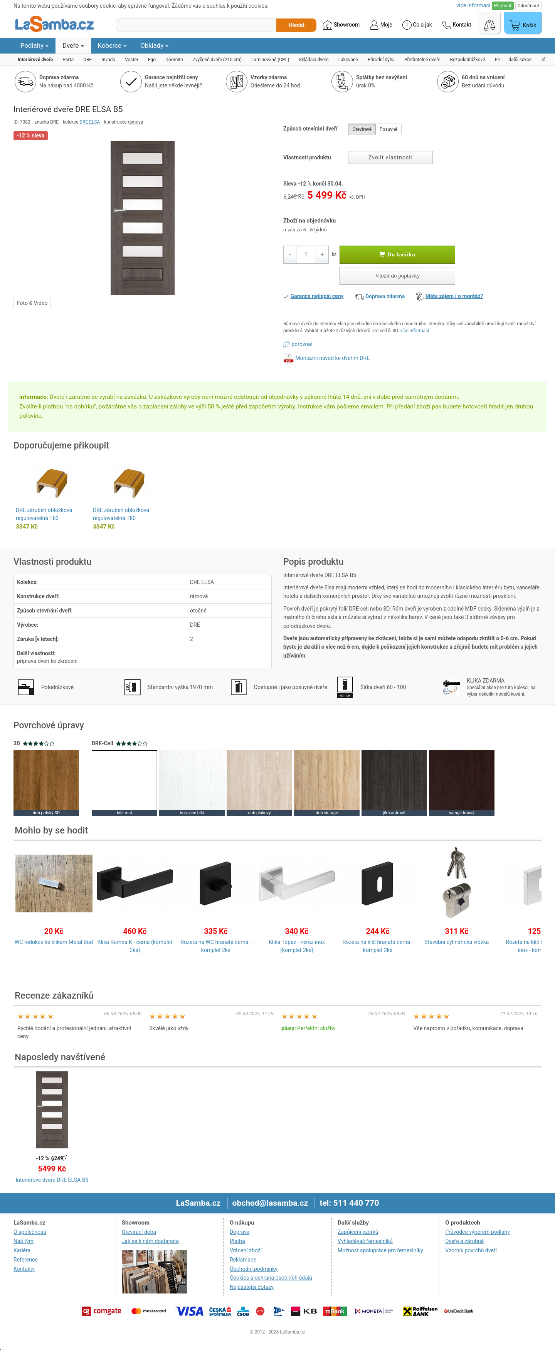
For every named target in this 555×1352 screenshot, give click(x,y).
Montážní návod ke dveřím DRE (332, 358)
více (473, 5)
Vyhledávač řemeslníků (365, 1241)
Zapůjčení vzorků (358, 1232)
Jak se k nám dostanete (150, 1241)
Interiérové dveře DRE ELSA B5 (52, 1180)
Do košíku (397, 254)
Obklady (154, 45)
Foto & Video (32, 303)
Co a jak (417, 25)
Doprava (239, 1232)
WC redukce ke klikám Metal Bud (54, 942)
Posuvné (388, 129)
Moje (381, 25)
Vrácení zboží (246, 1250)
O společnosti (29, 1232)
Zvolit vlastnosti (390, 157)
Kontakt (456, 25)
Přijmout (502, 5)
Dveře (73, 45)
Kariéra (21, 1250)
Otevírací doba (139, 1232)
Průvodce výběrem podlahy (477, 1232)
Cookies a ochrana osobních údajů (271, 1278)
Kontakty (24, 1269)
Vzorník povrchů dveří (471, 1250)
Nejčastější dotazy (252, 1287)
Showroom (341, 25)
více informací (414, 330)
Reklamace (243, 1260)
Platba (237, 1241)
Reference (25, 1260)
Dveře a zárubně (464, 1241)
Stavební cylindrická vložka (457, 942)
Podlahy (34, 45)
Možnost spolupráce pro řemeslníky (380, 1250)
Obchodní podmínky (254, 1269)
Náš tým (23, 1241)
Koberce (112, 45)
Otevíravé (362, 129)
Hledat (296, 25)
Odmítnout (528, 5)
